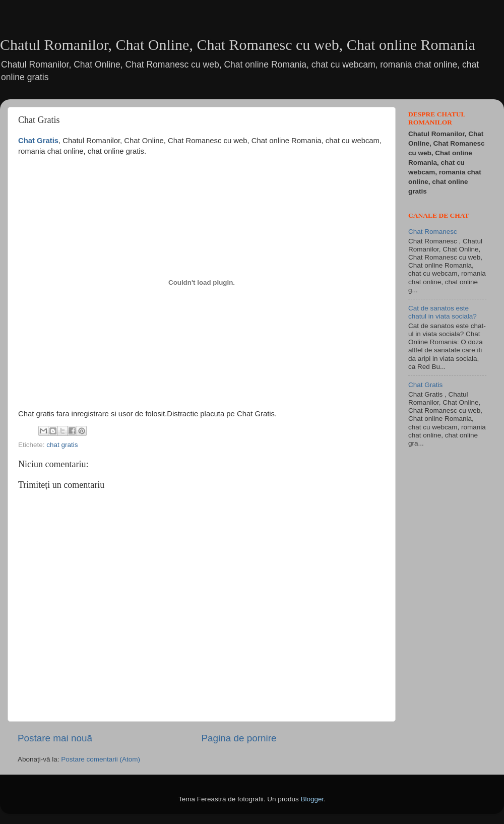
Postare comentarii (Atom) (100, 759)
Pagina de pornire (238, 738)
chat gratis (62, 445)
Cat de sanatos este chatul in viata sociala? (442, 312)
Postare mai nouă (55, 738)
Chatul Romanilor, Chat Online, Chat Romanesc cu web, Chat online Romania (237, 44)
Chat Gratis (425, 385)
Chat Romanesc (432, 231)
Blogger (312, 799)
